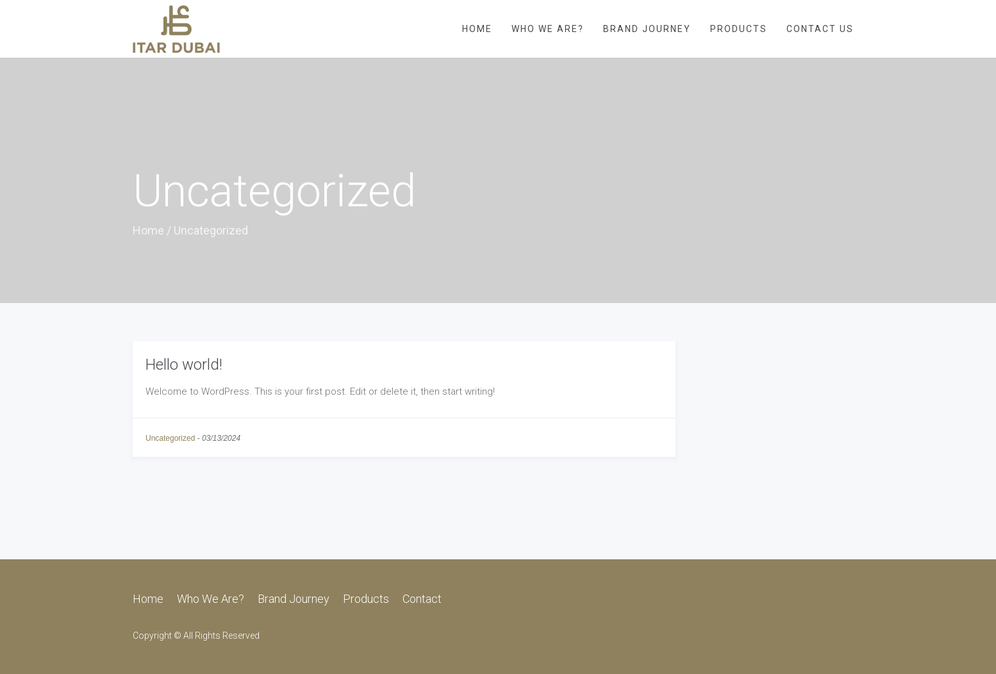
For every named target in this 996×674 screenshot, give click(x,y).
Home (477, 29)
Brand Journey (647, 29)
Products (738, 29)
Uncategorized (170, 438)
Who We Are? (547, 29)
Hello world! (183, 365)
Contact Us (820, 29)
